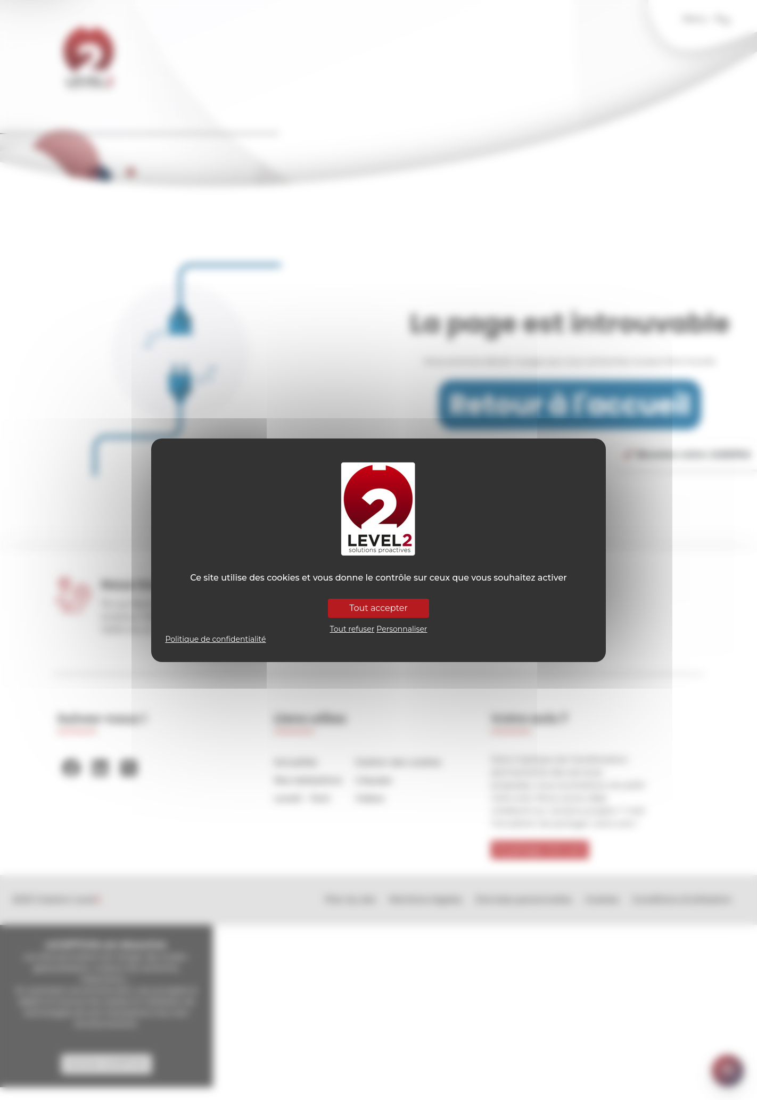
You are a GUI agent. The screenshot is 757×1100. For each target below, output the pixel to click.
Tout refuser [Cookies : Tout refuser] (352, 629)
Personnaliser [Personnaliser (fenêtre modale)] (401, 629)
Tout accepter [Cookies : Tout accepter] (378, 608)
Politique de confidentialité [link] (215, 639)
